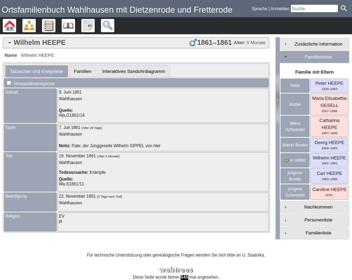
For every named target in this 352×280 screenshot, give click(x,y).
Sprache (260, 8)
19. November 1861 (77, 155)
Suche (114, 25)
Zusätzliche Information (318, 44)
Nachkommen (318, 207)
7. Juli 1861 (69, 127)
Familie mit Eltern (314, 72)
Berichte (94, 25)
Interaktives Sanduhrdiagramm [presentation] (133, 71)
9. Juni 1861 (70, 92)
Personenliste (318, 220)
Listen (55, 25)
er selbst (295, 160)
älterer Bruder (295, 145)
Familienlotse (318, 57)
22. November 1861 (77, 196)
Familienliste (318, 232)
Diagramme (35, 25)
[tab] (136, 42)
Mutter (295, 104)
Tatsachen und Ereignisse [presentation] (36, 71)
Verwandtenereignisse (31, 83)
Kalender (74, 25)
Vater (295, 85)
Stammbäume (15, 25)
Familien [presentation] (83, 71)
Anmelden (280, 8)
